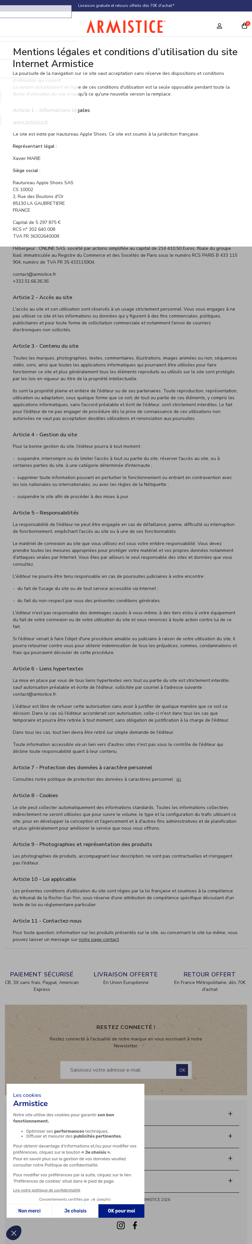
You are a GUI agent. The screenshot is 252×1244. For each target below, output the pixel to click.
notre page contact (99, 939)
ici (179, 779)
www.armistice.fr (30, 122)
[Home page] (125, 28)
